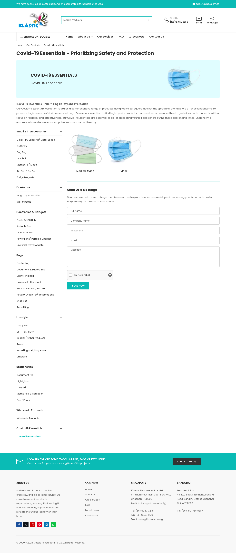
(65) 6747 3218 (179, 22)
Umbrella (22, 356)
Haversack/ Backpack (29, 282)
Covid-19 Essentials (53, 45)
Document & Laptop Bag (31, 269)
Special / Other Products (31, 338)
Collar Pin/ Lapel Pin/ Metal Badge (36, 139)
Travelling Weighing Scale (31, 350)
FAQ (121, 36)
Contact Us (156, 36)
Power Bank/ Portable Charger (34, 238)
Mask (124, 171)
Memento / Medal (27, 164)
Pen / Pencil (23, 400)
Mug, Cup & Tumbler (28, 195)
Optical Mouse (25, 232)
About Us (84, 36)
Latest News (136, 36)
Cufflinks (22, 146)
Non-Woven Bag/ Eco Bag (31, 288)
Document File (25, 375)
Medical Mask (85, 171)
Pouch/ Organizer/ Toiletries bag (35, 294)
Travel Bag (23, 307)
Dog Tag (21, 152)
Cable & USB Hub (26, 220)
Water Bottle (24, 201)
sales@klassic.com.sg (206, 4)
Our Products (33, 45)
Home (69, 36)
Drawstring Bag (25, 275)
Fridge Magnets (25, 177)
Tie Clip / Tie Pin (26, 171)
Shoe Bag (22, 301)
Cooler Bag (23, 263)
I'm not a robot (82, 274)
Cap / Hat (22, 325)
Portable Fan (24, 226)
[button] (39, 36)
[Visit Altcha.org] (110, 275)
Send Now (78, 285)
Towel (20, 344)
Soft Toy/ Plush (25, 331)
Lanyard (21, 387)
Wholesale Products (28, 418)
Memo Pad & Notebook (30, 393)
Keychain (22, 158)
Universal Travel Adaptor (30, 245)
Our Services (105, 36)
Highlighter (23, 381)
